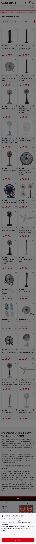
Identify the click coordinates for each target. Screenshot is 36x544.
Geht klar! (18, 540)
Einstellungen (18, 535)
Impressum (10, 526)
